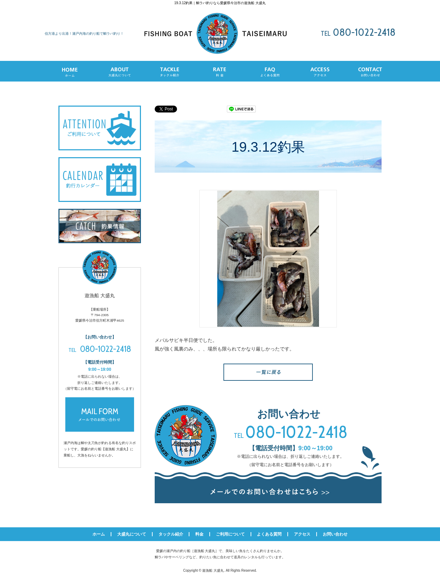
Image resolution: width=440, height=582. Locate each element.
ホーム (98, 534)
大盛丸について (131, 534)
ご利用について (230, 534)
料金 (199, 534)
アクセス (302, 534)
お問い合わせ (335, 534)
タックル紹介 (170, 534)
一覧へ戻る (268, 372)
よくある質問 (269, 534)
